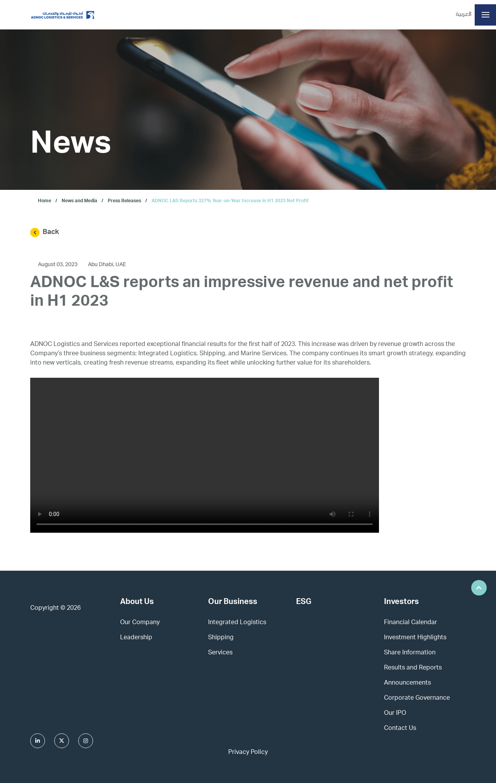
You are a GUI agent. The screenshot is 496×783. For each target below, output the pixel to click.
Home (44, 201)
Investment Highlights (415, 638)
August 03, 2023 (58, 265)
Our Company (140, 623)
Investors (401, 602)
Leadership (136, 638)
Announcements (407, 683)
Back (44, 232)
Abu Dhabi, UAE (107, 265)
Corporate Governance (417, 698)
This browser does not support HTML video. (204, 455)
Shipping (221, 638)
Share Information (410, 653)
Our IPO (395, 714)
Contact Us (400, 729)
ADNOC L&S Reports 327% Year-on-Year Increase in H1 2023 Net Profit (230, 201)
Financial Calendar (410, 623)
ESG (304, 602)
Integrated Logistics (237, 623)
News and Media (79, 201)
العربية (464, 15)
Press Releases (124, 201)
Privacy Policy (248, 753)
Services (220, 653)
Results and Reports (413, 668)
